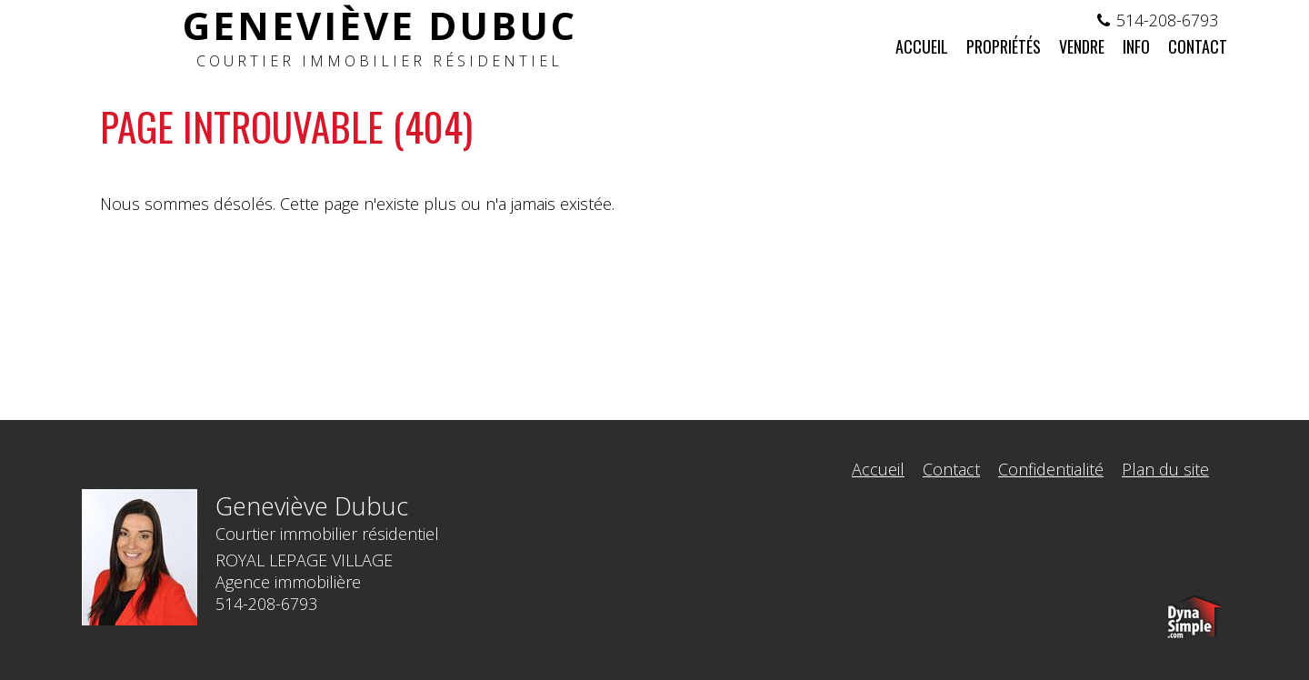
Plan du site (1165, 469)
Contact (951, 469)
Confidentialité (1051, 469)
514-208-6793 (1167, 20)
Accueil (878, 469)
